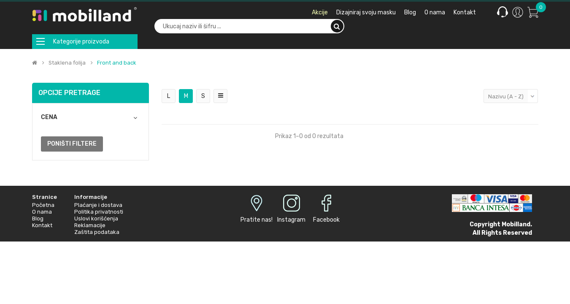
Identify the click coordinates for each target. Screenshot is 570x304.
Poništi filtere (72, 143)
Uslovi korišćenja (96, 218)
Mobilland (516, 224)
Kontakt (42, 225)
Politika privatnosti (98, 212)
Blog (37, 218)
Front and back (116, 63)
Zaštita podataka (96, 232)
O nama (42, 212)
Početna (43, 205)
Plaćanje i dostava (98, 205)
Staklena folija (67, 63)
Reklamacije (89, 225)
